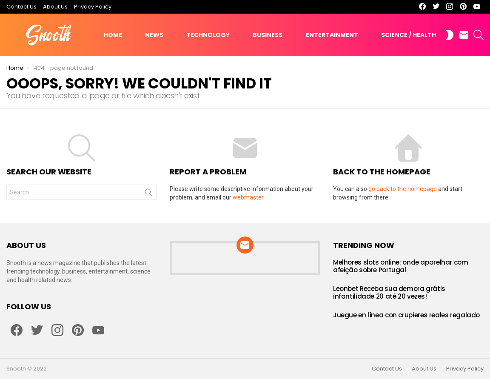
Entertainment (332, 35)
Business (267, 35)
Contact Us (21, 7)
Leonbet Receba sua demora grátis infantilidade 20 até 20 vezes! (389, 292)
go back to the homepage (402, 188)
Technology (208, 35)
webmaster (248, 197)
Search (148, 194)
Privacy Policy (92, 7)
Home (113, 35)
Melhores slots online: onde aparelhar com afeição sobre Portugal (400, 266)
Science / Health (408, 35)
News (154, 35)
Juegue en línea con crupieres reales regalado (406, 315)
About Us (55, 7)
